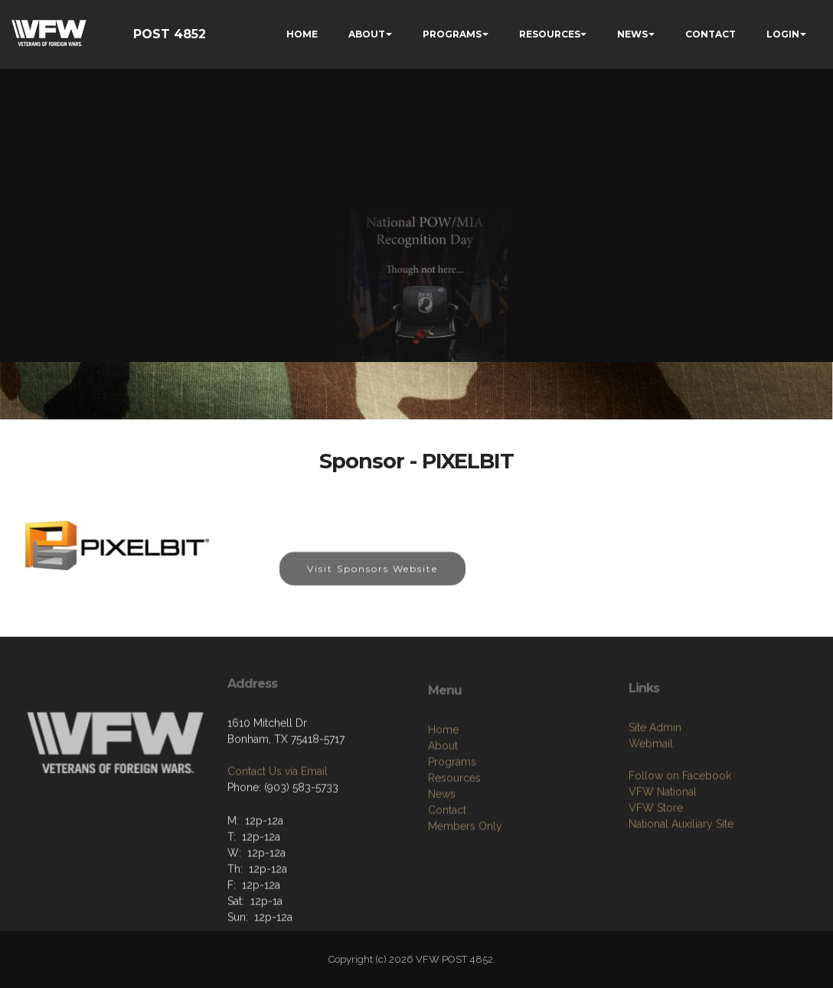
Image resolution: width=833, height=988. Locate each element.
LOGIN (782, 34)
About (443, 793)
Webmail (651, 786)
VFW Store (656, 850)
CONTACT (710, 34)
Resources (454, 825)
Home (443, 777)
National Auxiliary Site (681, 866)
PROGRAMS (452, 34)
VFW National (663, 834)
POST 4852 (169, 34)
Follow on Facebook (680, 818)
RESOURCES (549, 34)
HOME (302, 34)
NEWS (632, 34)
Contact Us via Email (277, 805)
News (442, 841)
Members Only (465, 873)
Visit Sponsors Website (372, 577)
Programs (452, 809)
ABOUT (366, 34)
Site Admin (655, 770)
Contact (447, 857)
